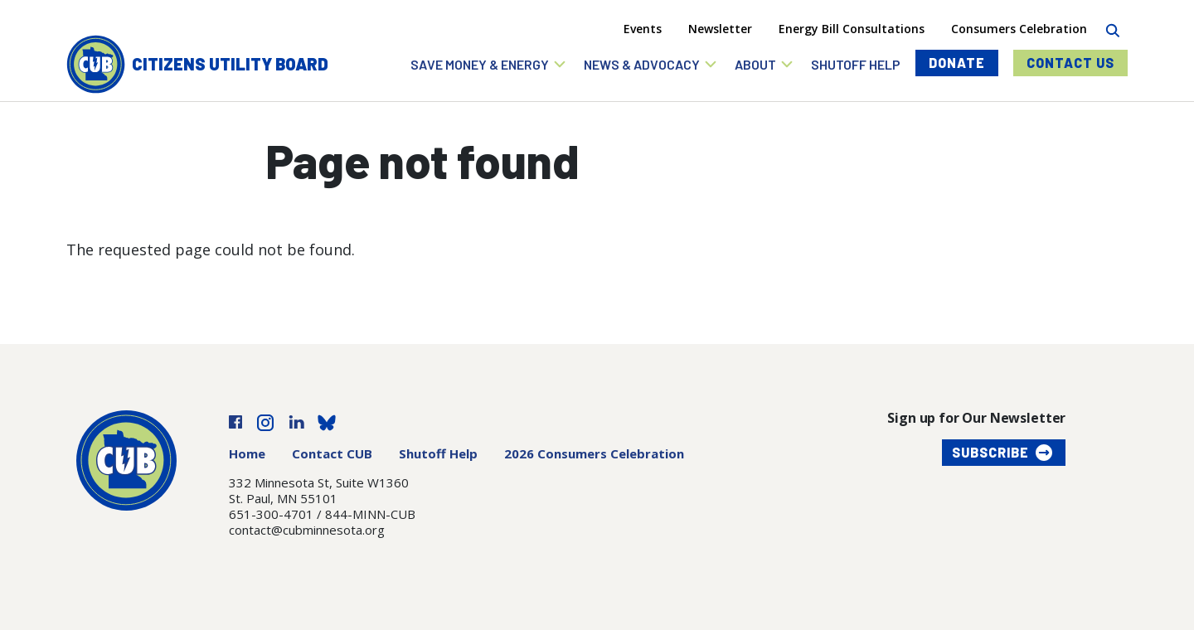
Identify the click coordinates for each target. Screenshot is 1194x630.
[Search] (1112, 29)
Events (643, 28)
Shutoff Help (438, 453)
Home (247, 453)
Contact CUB (332, 453)
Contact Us (1070, 62)
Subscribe (990, 452)
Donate (957, 62)
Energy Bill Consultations (852, 28)
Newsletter (720, 28)
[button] (488, 64)
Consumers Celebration (1019, 28)
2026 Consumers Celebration (594, 453)
